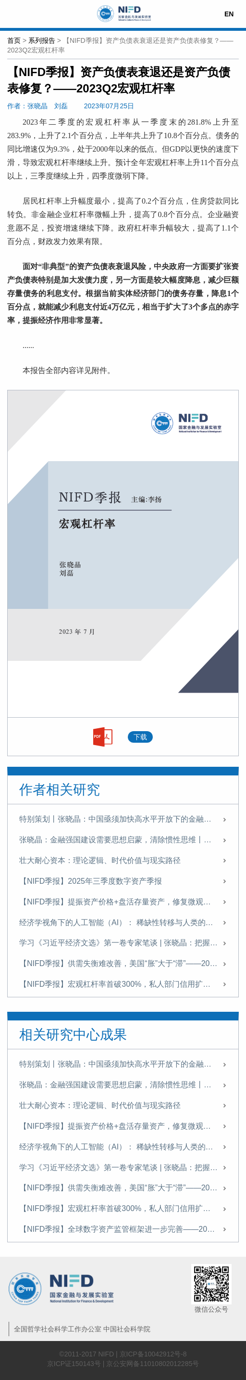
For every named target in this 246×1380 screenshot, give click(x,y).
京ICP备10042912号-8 (153, 1354)
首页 (14, 40)
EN (229, 14)
